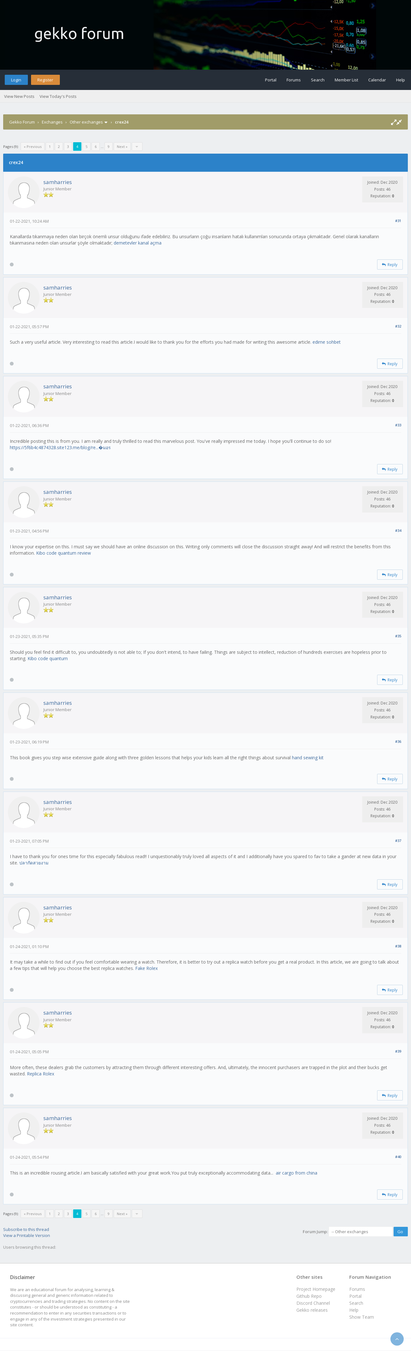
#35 (398, 636)
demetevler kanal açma (137, 243)
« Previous (32, 146)
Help (400, 80)
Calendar (377, 80)
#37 (398, 840)
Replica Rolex (40, 1074)
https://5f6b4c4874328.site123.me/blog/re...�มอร (60, 447)
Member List (346, 80)
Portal (270, 80)
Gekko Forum (22, 122)
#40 (398, 1156)
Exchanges (52, 122)
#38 (398, 946)
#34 (398, 530)
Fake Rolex (146, 968)
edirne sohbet (327, 342)
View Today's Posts (58, 96)
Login (16, 80)
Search (318, 80)
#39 (398, 1051)
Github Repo (309, 1296)
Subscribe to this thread (26, 1229)
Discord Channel (313, 1303)
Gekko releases (312, 1310)
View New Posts (19, 96)
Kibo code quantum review (63, 553)
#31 (398, 220)
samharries (57, 182)
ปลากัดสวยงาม (33, 863)
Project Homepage (315, 1289)
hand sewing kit (308, 758)
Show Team (361, 1317)
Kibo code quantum (48, 658)
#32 (398, 326)
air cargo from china (296, 1173)
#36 (398, 741)
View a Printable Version (26, 1235)
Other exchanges (86, 122)
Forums (294, 80)
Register (45, 80)
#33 (398, 425)
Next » (122, 146)
